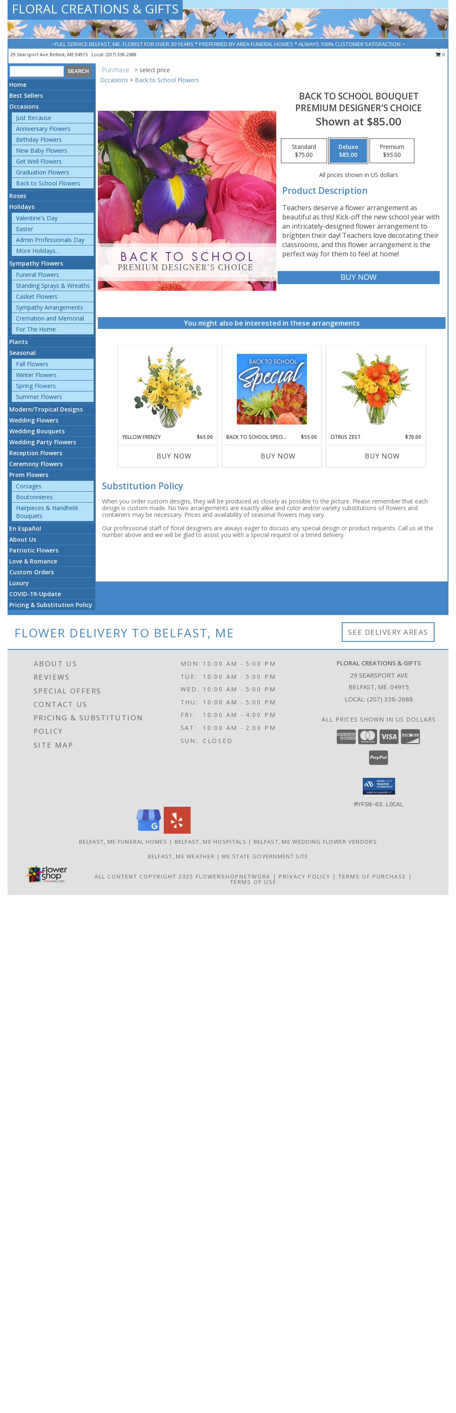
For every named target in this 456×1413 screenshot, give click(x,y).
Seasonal (22, 353)
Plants (18, 342)
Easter (24, 229)
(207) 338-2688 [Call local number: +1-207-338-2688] (121, 54)
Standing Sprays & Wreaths (53, 285)
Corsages (29, 486)
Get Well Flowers (39, 161)
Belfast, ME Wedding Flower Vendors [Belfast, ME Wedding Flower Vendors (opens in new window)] (315, 841)
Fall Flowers (32, 364)
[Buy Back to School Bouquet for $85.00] (358, 277)
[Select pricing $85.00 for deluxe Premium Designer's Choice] (348, 151)
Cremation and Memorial (50, 318)
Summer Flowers (39, 397)
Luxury (19, 583)
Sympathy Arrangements (49, 307)
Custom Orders (31, 572)
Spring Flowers (36, 386)
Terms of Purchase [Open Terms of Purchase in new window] (372, 876)
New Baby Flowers (41, 150)
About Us (22, 539)
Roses (17, 196)
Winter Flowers (36, 375)
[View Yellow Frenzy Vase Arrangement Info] (168, 389)
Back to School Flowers (48, 183)
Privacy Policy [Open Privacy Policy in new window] (304, 876)
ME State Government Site (265, 856)
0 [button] (440, 54)
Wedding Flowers (33, 420)
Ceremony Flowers (36, 464)
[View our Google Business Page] (148, 831)
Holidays (21, 207)
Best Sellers (26, 95)
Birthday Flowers (39, 139)
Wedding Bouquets (37, 431)
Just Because (33, 118)
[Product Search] (37, 71)
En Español (25, 528)
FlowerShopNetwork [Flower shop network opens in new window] (233, 876)
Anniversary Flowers (43, 129)
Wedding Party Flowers (42, 442)
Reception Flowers (35, 453)
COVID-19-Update (35, 594)
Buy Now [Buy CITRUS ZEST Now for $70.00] (382, 456)
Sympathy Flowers (36, 263)
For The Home (36, 329)
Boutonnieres (34, 497)
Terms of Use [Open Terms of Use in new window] (253, 882)
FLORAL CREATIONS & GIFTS (95, 8)
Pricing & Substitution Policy (50, 605)
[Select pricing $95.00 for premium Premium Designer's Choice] (392, 151)
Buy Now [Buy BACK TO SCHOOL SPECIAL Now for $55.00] (278, 456)
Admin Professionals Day (50, 240)
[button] (379, 786)
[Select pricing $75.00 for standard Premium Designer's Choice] (304, 151)
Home (17, 85)
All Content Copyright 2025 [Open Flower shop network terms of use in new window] (144, 876)
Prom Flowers (28, 475)
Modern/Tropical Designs (46, 409)
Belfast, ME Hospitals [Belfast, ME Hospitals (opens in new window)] (210, 841)
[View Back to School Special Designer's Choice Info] (272, 389)
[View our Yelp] (177, 831)
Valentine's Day (37, 218)
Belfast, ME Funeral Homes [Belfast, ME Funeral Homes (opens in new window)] (123, 841)
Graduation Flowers (42, 172)
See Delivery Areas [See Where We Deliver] (388, 632)
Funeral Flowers (37, 275)
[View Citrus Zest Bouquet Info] (376, 389)
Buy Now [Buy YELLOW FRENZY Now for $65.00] (174, 456)
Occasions (24, 106)
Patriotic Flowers (33, 550)
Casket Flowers (37, 296)
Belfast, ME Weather (181, 856)
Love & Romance (33, 561)
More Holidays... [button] (37, 251)
